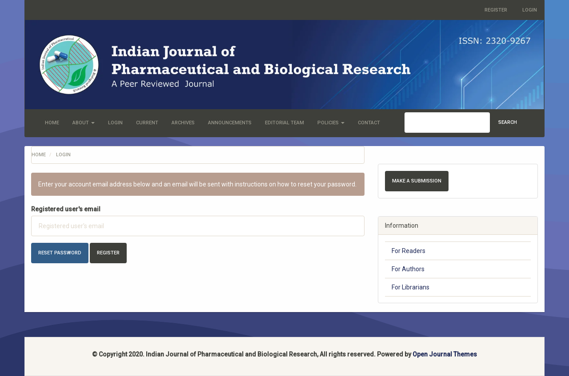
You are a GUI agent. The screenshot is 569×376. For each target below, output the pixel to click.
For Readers (408, 250)
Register (496, 10)
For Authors (408, 269)
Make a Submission (416, 181)
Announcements (230, 123)
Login (529, 10)
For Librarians (410, 287)
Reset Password (59, 253)
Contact (369, 123)
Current (147, 123)
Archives (183, 123)
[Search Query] (447, 122)
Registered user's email (65, 209)
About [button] (83, 123)
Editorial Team (284, 123)
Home (52, 123)
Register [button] (108, 253)
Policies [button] (331, 123)
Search (507, 122)
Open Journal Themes (445, 354)
